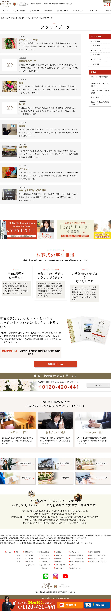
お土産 (22, 104)
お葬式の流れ (45, 555)
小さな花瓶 (95, 97)
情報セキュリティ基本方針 (97, 555)
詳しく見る (98, 385)
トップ (5, 11)
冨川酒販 (23, 147)
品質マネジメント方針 (96, 558)
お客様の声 (34, 11)
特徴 (17, 552)
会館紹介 (48, 11)
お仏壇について (45, 565)
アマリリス (24, 169)
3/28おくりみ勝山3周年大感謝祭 (100, 92)
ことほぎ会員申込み (76, 558)
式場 (18, 558)
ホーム (8, 552)
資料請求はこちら (55, 364)
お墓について (45, 568)
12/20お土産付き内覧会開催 (32, 190)
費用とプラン (62, 11)
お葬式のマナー (45, 558)
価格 (18, 562)
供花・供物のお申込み (77, 562)
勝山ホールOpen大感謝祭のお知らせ (100, 103)
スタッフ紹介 (59, 568)
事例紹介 (58, 558)
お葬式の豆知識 (44, 552)
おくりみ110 (30, 565)
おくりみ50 (29, 558)
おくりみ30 (29, 555)
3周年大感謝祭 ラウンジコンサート (100, 85)
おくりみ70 (29, 562)
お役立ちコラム (75, 568)
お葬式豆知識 (78, 11)
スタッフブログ (94, 11)
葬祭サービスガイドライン (97, 562)
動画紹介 (58, 562)
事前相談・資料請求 (76, 555)
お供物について (45, 562)
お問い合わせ (74, 552)
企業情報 (73, 565)
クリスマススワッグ (28, 39)
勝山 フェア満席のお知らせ (100, 78)
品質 (18, 555)
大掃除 (22, 126)
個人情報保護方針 (95, 552)
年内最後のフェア (27, 61)
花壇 (21, 82)
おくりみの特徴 (19, 11)
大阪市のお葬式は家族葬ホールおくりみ (13, 18)
